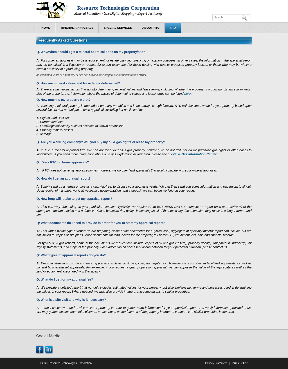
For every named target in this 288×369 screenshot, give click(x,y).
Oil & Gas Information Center (194, 154)
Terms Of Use (240, 363)
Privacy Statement (216, 363)
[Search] (231, 17)
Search (245, 17)
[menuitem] (77, 28)
